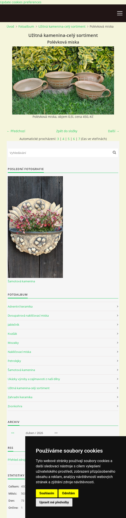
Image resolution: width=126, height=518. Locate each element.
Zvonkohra (15, 406)
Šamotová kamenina (21, 281)
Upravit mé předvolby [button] (54, 502)
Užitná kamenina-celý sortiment (61, 26)
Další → (113, 131)
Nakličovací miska (19, 352)
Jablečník (13, 325)
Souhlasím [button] (46, 493)
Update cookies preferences (20, 2)
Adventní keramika (20, 306)
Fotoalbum (26, 26)
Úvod (10, 26)
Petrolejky (14, 361)
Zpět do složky (66, 131)
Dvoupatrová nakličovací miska (28, 315)
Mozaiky (13, 343)
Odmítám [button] (68, 493)
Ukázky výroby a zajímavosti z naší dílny (34, 379)
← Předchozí (16, 131)
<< (12, 433)
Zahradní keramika (20, 397)
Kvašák (12, 334)
